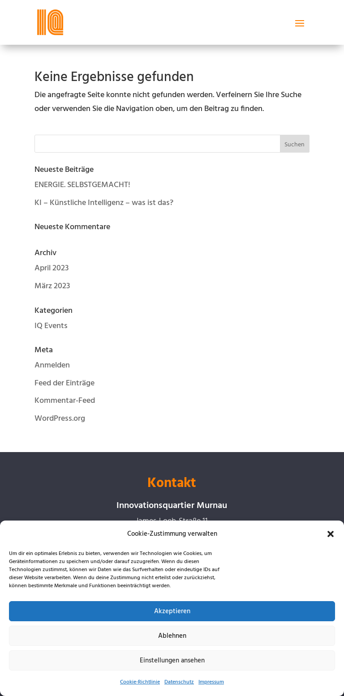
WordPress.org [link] (59, 418)
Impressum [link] (211, 682)
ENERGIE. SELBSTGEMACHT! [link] (82, 185)
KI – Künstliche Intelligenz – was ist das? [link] (103, 202)
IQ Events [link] (51, 326)
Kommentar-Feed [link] (64, 400)
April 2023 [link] (51, 268)
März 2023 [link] (52, 286)
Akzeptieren (172, 611)
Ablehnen (172, 636)
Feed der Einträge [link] (64, 383)
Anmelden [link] (52, 365)
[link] (50, 22)
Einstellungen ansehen (172, 660)
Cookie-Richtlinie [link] (140, 682)
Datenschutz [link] (179, 682)
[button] (330, 533)
